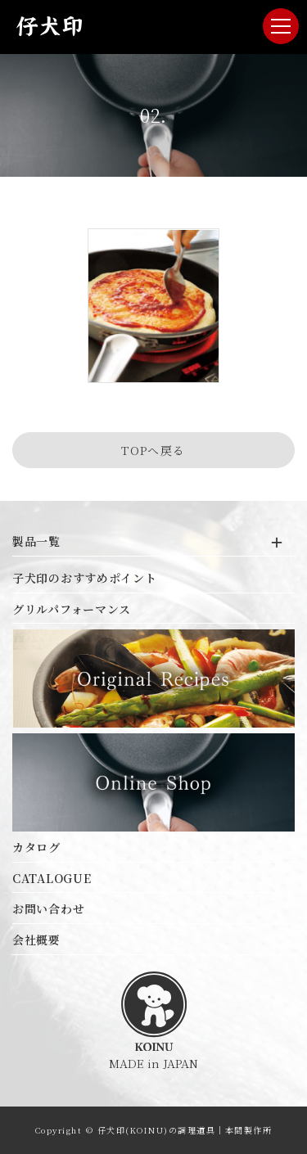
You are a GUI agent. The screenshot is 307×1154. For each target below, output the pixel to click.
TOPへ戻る (153, 450)
